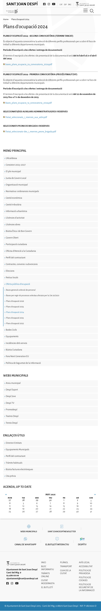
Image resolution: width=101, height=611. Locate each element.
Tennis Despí (12, 423)
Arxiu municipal (13, 383)
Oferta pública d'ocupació (18, 284)
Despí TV (10, 403)
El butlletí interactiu (57, 544)
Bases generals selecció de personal (21, 290)
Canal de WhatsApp (25, 544)
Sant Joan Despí (22, 4)
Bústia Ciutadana (14, 350)
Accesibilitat (86, 566)
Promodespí (11, 409)
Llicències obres (13, 224)
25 (10, 511)
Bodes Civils (11, 330)
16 (78, 506)
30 (77, 511)
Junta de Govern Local (16, 178)
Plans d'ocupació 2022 (15, 323)
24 (91, 509)
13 (37, 506)
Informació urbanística (16, 211)
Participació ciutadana (16, 244)
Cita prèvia (11, 476)
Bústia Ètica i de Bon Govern (19, 231)
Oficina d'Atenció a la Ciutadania (21, 251)
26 (23, 511)
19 (23, 509)
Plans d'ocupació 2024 (15, 312)
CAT (61, 5)
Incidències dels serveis (16, 343)
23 (77, 509)
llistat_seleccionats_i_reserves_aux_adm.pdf (25, 117)
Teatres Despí (12, 416)
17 (91, 506)
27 (37, 511)
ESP (65, 5)
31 (91, 511)
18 (10, 509)
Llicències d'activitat (15, 218)
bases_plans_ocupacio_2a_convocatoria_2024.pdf (27, 64)
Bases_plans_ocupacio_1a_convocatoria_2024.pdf (27, 103)
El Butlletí (47, 587)
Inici (43, 562)
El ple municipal (13, 171)
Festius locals (12, 277)
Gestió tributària (13, 204)
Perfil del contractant (15, 257)
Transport (66, 566)
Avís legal (84, 562)
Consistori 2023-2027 (16, 165)
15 (64, 506)
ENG (69, 5)
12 (23, 506)
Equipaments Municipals (17, 449)
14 (50, 506)
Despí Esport (12, 390)
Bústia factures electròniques (19, 469)
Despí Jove (11, 396)
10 (91, 503)
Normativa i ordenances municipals (22, 191)
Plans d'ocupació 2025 (15, 307)
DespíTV (82, 544)
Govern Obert (12, 238)
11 (10, 506)
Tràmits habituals (14, 463)
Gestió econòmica (14, 198)
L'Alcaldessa (11, 158)
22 (64, 509)
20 (37, 509)
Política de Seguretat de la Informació (23, 363)
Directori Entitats (14, 443)
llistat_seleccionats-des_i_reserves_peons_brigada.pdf (29, 131)
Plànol (64, 562)
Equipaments (12, 336)
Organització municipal (17, 185)
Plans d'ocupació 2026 (15, 301)
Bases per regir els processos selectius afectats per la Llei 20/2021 (32, 295)
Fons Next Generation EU (17, 356)
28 (50, 511)
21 (50, 509)
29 (64, 511)
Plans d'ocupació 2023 (15, 318)
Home (6, 19)
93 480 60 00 (12, 575)
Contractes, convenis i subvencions (22, 264)
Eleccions (10, 271)
